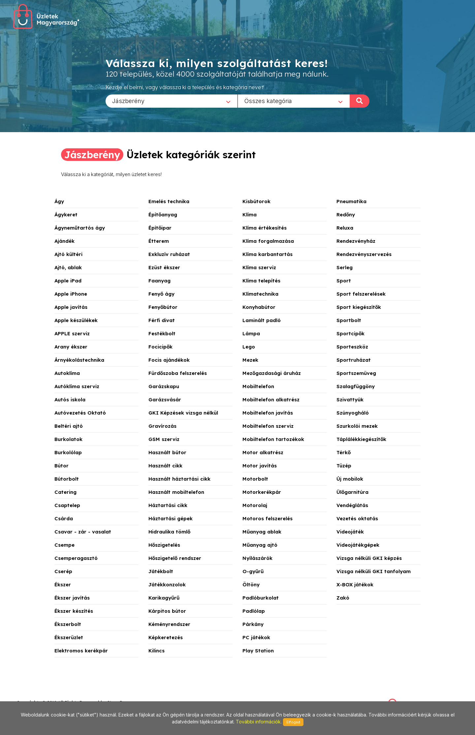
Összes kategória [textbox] (268, 100)
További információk (258, 721)
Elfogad (293, 722)
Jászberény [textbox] (128, 100)
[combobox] (172, 100)
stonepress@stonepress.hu (43, 695)
